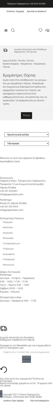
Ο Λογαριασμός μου (11, 243)
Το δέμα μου (8, 249)
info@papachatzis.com (11, 194)
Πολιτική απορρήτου (39, 400)
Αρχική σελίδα (9, 60)
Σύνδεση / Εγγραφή (15, 11)
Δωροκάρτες (9, 254)
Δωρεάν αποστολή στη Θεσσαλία (17, 337)
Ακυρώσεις (8, 233)
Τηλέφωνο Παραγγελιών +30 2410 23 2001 (26, 4)
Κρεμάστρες (26, 63)
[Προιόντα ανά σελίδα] (26, 134)
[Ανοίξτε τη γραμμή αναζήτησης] (13, 30)
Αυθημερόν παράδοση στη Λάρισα (17, 339)
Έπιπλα (21, 60)
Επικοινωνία (8, 265)
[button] (6, 30)
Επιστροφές (8, 238)
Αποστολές (8, 227)
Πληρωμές (8, 222)
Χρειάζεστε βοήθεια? (36, 11)
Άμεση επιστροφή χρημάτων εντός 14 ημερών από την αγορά (26, 384)
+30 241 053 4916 (9, 206)
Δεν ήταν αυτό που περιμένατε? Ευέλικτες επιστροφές (22, 379)
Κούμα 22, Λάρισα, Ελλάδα (13, 203)
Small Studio (35, 397)
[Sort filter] (26, 143)
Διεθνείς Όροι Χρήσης (13, 400)
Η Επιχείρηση (9, 259)
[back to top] (1, 393)
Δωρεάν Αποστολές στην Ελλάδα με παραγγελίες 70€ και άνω (30, 50)
